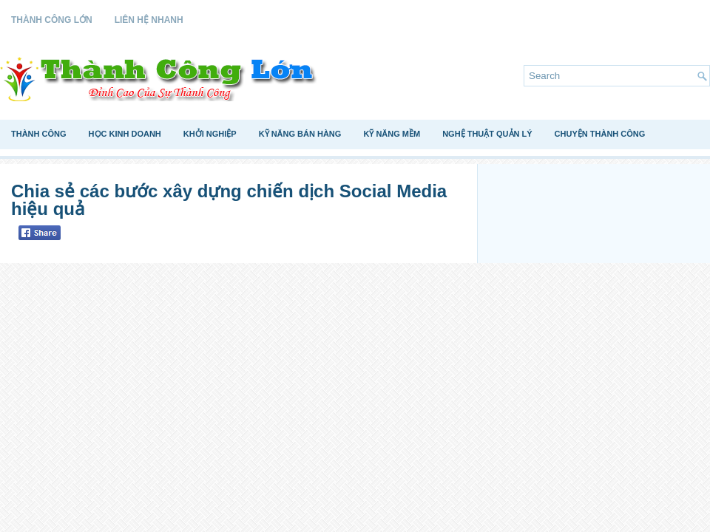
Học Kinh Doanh (125, 133)
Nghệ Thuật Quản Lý (487, 133)
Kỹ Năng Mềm (391, 133)
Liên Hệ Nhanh (149, 20)
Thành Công (39, 133)
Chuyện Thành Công (600, 133)
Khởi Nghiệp (210, 133)
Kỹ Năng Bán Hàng (300, 133)
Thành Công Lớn (51, 20)
